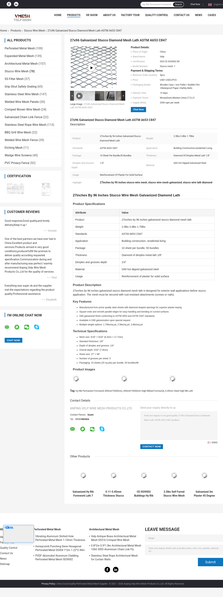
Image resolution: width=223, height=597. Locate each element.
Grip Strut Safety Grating (21, 86)
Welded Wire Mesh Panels (22, 102)
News (198, 15)
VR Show (92, 15)
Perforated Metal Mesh (20, 48)
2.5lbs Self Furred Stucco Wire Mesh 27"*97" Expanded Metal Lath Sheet (174, 493)
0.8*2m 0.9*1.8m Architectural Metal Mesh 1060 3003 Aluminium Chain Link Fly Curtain (116, 548)
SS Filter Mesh (14, 79)
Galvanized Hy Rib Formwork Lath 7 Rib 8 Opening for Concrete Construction (83, 493)
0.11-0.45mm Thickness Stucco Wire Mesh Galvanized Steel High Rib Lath (113, 493)
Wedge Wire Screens (18, 155)
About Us (109, 15)
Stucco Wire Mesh (34, 30)
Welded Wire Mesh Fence (21, 140)
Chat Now (195, 4)
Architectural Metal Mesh (21, 63)
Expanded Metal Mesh (19, 56)
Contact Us (181, 15)
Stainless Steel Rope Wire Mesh (25, 125)
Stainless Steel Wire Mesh (22, 94)
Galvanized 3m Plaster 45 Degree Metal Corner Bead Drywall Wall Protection (204, 493)
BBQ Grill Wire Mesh (18, 132)
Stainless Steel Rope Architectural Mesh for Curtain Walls (114, 557)
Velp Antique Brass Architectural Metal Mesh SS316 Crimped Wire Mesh (113, 538)
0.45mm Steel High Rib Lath (179, 391)
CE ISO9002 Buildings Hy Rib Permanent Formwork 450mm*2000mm (143, 493)
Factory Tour (130, 15)
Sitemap (5, 564)
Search (178, 4)
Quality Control (156, 15)
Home (58, 15)
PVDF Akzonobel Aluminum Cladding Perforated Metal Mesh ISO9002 (56, 557)
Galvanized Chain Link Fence (23, 117)
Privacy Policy (48, 583)
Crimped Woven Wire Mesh (22, 109)
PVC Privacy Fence (17, 163)
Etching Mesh (14, 147)
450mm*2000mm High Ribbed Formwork (143, 391)
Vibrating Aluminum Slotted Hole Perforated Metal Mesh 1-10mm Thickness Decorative (60, 539)
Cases (212, 15)
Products (73, 15)
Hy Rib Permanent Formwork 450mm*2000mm (99, 391)
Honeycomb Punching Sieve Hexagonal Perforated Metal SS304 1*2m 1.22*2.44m (60, 548)
